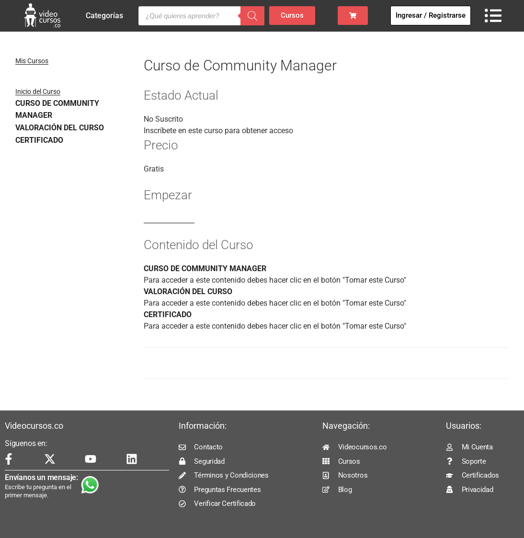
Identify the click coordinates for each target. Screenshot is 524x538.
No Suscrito (163, 119)
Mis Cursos (31, 61)
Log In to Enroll (169, 218)
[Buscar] (252, 15)
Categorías (107, 16)
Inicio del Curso (37, 91)
